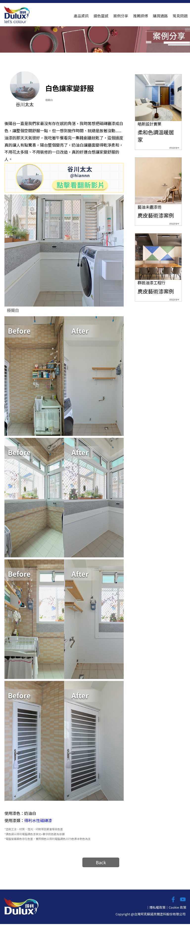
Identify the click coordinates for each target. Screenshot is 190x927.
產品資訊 (81, 15)
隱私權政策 (157, 910)
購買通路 (160, 15)
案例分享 (120, 15)
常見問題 (180, 15)
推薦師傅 (140, 15)
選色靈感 (101, 15)
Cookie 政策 (177, 910)
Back (101, 865)
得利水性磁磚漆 (38, 823)
